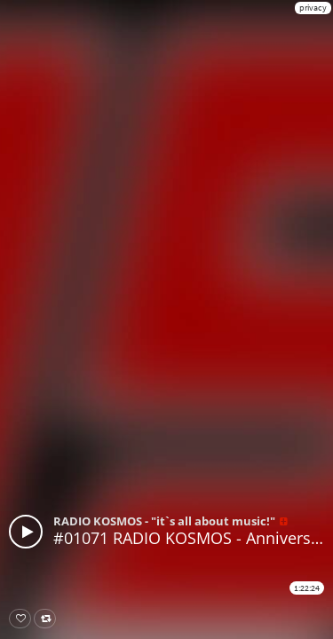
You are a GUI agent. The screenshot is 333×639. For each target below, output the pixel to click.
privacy (313, 7)
